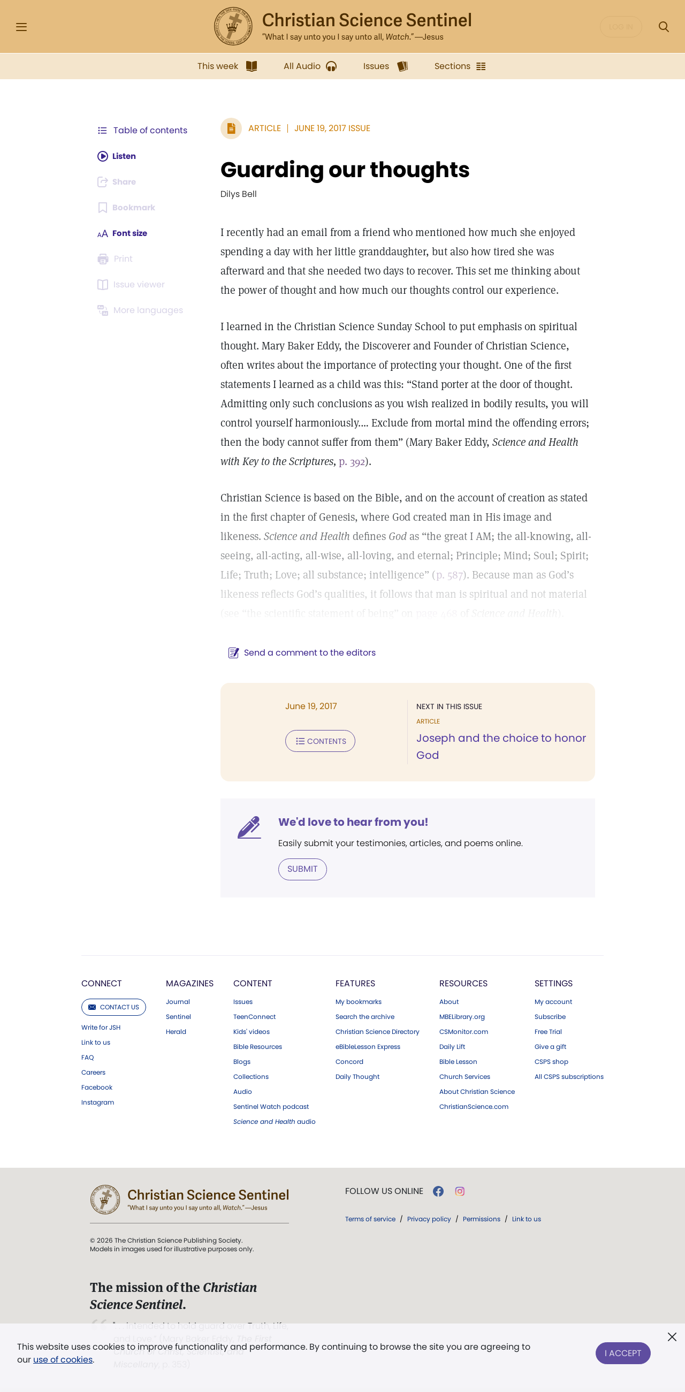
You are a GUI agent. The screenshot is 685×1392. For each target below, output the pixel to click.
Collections (251, 1076)
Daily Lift (452, 1046)
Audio (242, 1091)
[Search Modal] (663, 27)
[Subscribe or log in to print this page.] (116, 259)
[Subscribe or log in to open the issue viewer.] (133, 285)
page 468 (343, 613)
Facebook (96, 1087)
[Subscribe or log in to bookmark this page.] (128, 207)
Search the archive (365, 1016)
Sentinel (178, 1016)
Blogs (241, 1061)
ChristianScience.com (473, 1106)
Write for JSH (100, 1027)
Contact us (113, 1006)
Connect (101, 983)
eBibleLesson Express (368, 1046)
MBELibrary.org (462, 1016)
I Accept (623, 1351)
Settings (554, 983)
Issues (243, 1001)
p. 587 (389, 575)
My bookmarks (359, 1001)
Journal (178, 1001)
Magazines (190, 983)
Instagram (97, 1102)
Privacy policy (429, 1218)
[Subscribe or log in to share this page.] (119, 182)
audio (274, 1121)
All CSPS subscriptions (569, 1076)
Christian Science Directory (378, 1031)
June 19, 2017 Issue (327, 128)
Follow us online (384, 1190)
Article (259, 128)
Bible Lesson (458, 1061)
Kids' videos (251, 1031)
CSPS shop (551, 1061)
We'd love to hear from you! (348, 822)
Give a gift (550, 1046)
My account (553, 1001)
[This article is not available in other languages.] (142, 310)
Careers (93, 1072)
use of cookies (63, 1359)
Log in (621, 26)
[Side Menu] (21, 27)
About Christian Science (477, 1091)
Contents (315, 740)
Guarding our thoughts (340, 169)
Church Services (464, 1076)
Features (355, 983)
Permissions (481, 1218)
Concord (349, 1061)
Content (252, 983)
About (449, 1001)
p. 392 (278, 461)
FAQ (87, 1057)
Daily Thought (357, 1076)
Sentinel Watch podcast (271, 1106)
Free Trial (548, 1031)
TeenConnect (254, 1016)
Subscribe (550, 1016)
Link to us (95, 1042)
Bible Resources (257, 1046)
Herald (176, 1031)
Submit (297, 869)
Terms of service (370, 1218)
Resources (463, 983)
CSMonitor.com (463, 1031)
